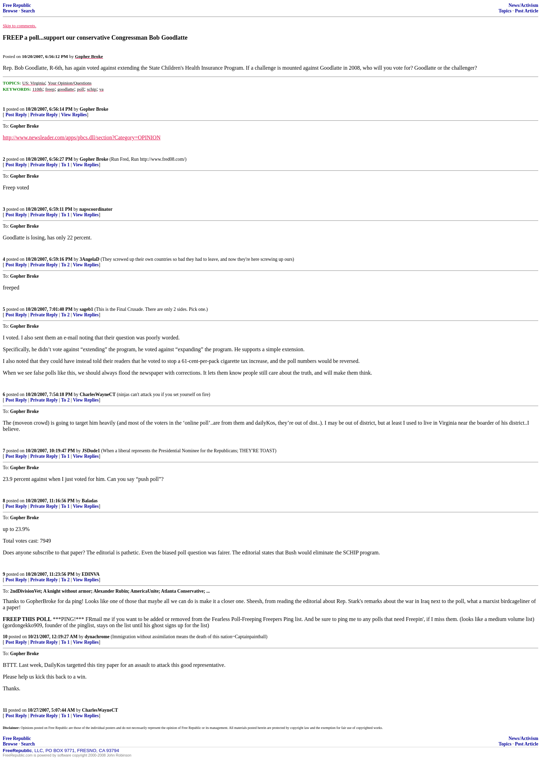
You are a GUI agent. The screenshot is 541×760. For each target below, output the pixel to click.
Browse (10, 10)
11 (5, 710)
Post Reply (16, 114)
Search (28, 10)
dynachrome (97, 636)
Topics (505, 10)
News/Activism (523, 5)
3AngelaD (89, 259)
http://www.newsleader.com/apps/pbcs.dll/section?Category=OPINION (81, 137)
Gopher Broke (94, 109)
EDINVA (91, 574)
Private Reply (44, 114)
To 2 (65, 264)
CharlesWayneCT (98, 394)
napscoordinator (95, 209)
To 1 (65, 164)
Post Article (526, 10)
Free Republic (17, 5)
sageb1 (86, 309)
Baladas (90, 500)
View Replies (74, 114)
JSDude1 (91, 450)
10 (5, 636)
